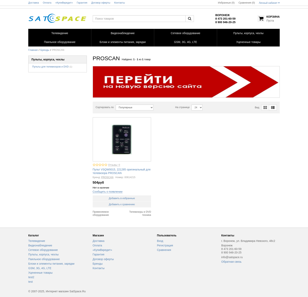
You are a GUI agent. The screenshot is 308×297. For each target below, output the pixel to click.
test (30, 281)
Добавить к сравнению (122, 204)
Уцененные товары (40, 272)
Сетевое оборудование (43, 249)
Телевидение (36, 240)
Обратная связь (231, 261)
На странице (182, 107)
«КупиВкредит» (102, 249)
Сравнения (164, 249)
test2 (31, 277)
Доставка (98, 240)
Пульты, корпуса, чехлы (43, 254)
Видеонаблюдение (40, 245)
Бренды (45, 50)
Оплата (97, 245)
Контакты (98, 268)
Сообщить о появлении (108, 191)
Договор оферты (103, 259)
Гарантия (98, 254)
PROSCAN (107, 177)
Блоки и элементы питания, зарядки (51, 263)
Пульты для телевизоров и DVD (50, 66)
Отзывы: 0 (114, 165)
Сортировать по (105, 107)
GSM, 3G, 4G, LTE (39, 268)
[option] (186, 81)
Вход (160, 240)
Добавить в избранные (122, 198)
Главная (33, 50)
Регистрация (165, 245)
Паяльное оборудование (44, 259)
